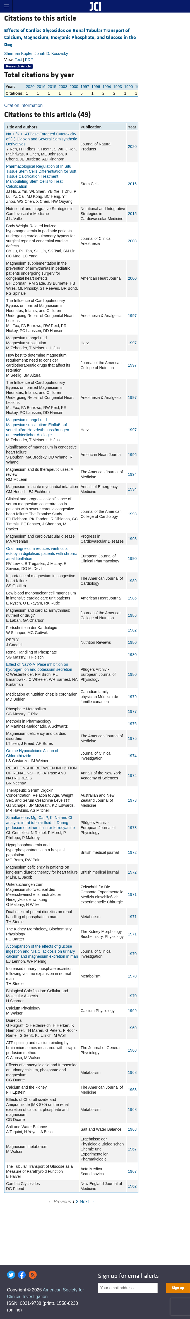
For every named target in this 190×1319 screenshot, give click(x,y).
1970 (132, 954)
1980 (132, 642)
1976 (132, 723)
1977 (132, 711)
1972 (132, 852)
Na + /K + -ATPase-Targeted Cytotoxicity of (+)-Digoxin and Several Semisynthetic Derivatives (41, 139)
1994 (106, 86)
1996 (96, 86)
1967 (132, 1149)
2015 (52, 86)
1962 (132, 1186)
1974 (132, 756)
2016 (41, 86)
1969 (132, 1010)
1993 (117, 86)
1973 (132, 800)
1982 (132, 630)
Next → (87, 1201)
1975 (132, 738)
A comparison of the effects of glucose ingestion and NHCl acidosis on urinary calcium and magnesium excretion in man (42, 951)
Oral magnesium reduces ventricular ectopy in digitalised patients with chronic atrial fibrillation (41, 553)
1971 (132, 894)
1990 (128, 86)
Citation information (23, 105)
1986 (132, 598)
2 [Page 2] (77, 1201)
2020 (30, 86)
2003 (63, 86)
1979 (132, 696)
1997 (84, 86)
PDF (29, 59)
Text (18, 59)
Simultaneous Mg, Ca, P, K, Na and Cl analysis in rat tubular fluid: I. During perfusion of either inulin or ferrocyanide (40, 822)
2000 (73, 86)
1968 (132, 1050)
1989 (132, 581)
